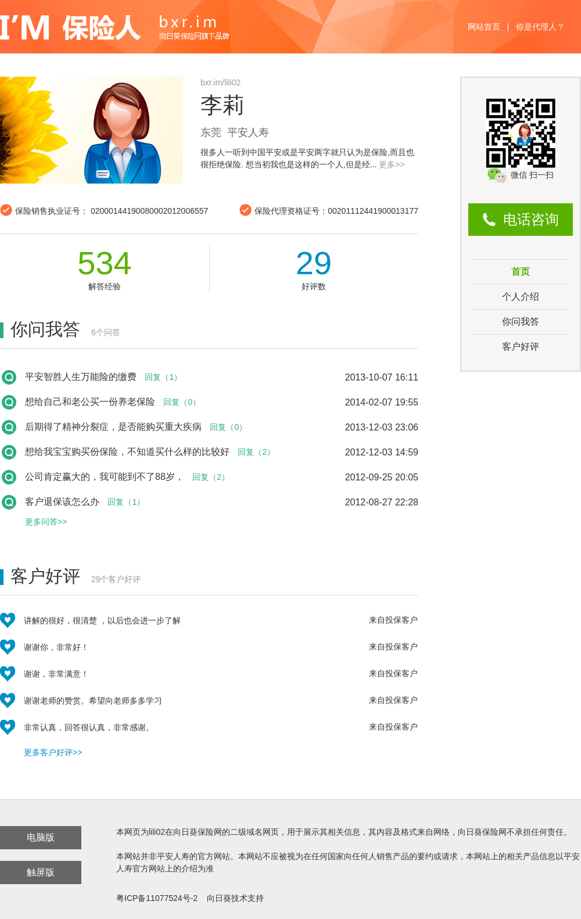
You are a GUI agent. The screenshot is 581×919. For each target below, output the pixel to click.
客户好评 (520, 346)
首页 (520, 272)
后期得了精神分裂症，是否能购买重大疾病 (113, 427)
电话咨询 (531, 219)
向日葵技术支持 (235, 898)
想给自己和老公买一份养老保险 (90, 402)
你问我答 (520, 321)
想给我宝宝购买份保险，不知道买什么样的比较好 (127, 452)
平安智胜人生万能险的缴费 (81, 377)
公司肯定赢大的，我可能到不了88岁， (104, 477)
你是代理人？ (540, 26)
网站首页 (484, 26)
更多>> (391, 164)
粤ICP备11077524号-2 (157, 898)
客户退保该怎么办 (62, 502)
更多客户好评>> (53, 752)
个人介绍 (520, 296)
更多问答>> (46, 521)
